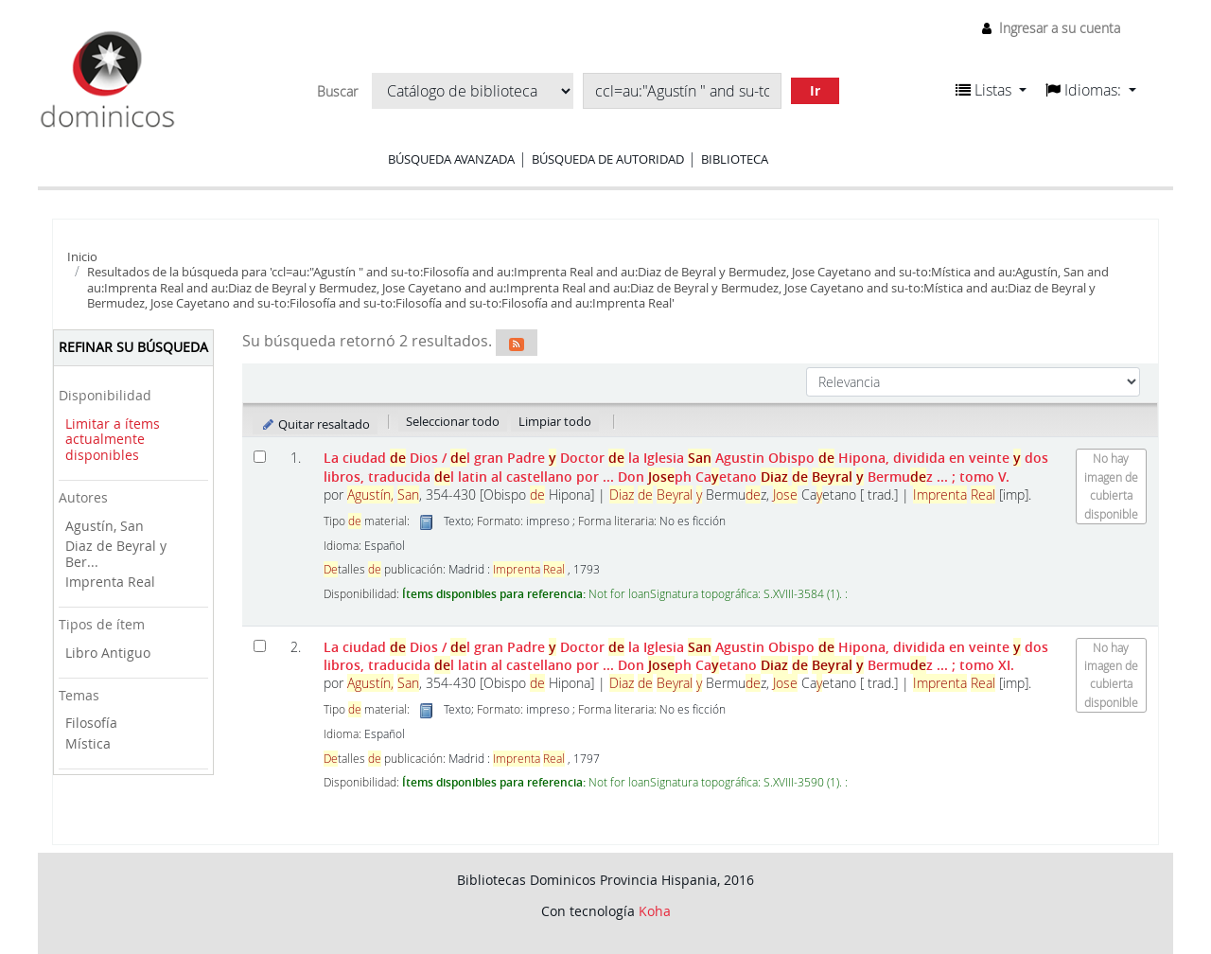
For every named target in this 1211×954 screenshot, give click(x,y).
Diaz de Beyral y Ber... (116, 554)
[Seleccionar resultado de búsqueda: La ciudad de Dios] (260, 456)
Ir (815, 90)
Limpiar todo (554, 421)
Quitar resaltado (315, 424)
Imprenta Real (110, 582)
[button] (991, 90)
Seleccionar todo (453, 421)
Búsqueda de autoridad (608, 159)
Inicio (82, 256)
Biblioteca (734, 159)
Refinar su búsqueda (133, 347)
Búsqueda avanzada (451, 159)
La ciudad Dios (686, 467)
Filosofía (91, 723)
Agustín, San (104, 526)
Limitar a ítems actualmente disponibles (112, 439)
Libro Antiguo (107, 653)
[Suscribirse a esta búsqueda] (516, 342)
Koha (655, 911)
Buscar (337, 91)
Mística (88, 743)
